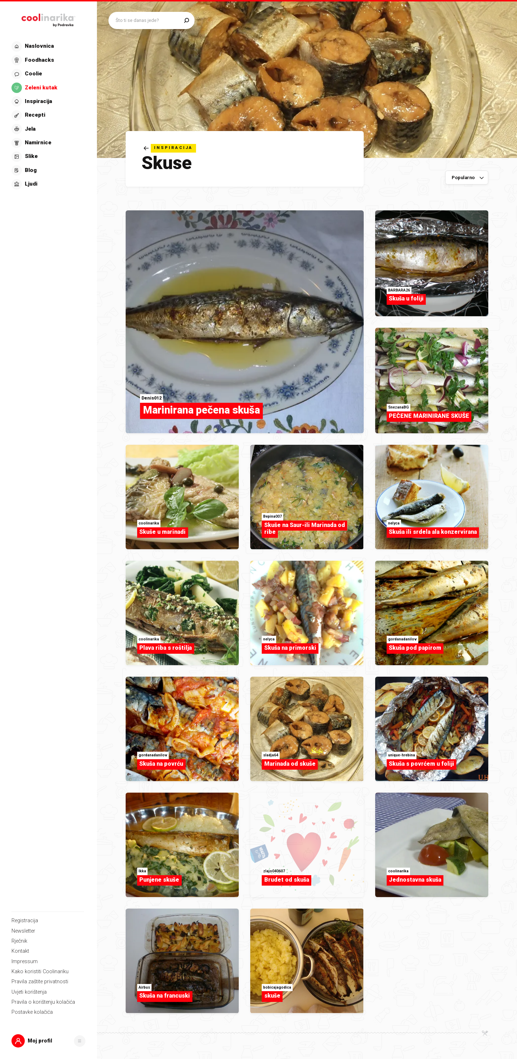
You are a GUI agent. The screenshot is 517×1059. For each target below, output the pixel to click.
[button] (48, 1040)
